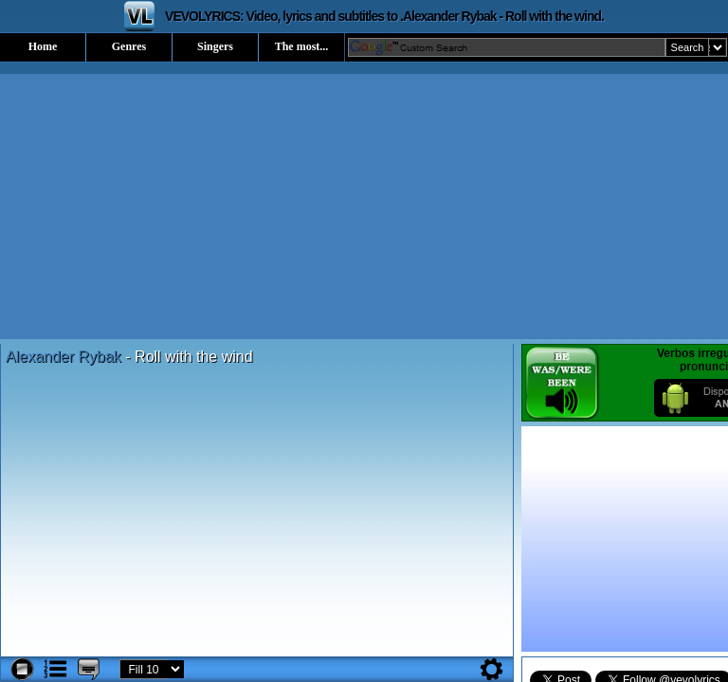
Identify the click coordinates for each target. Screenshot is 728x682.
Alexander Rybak (65, 357)
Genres (129, 46)
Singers (215, 46)
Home (43, 46)
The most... (302, 46)
